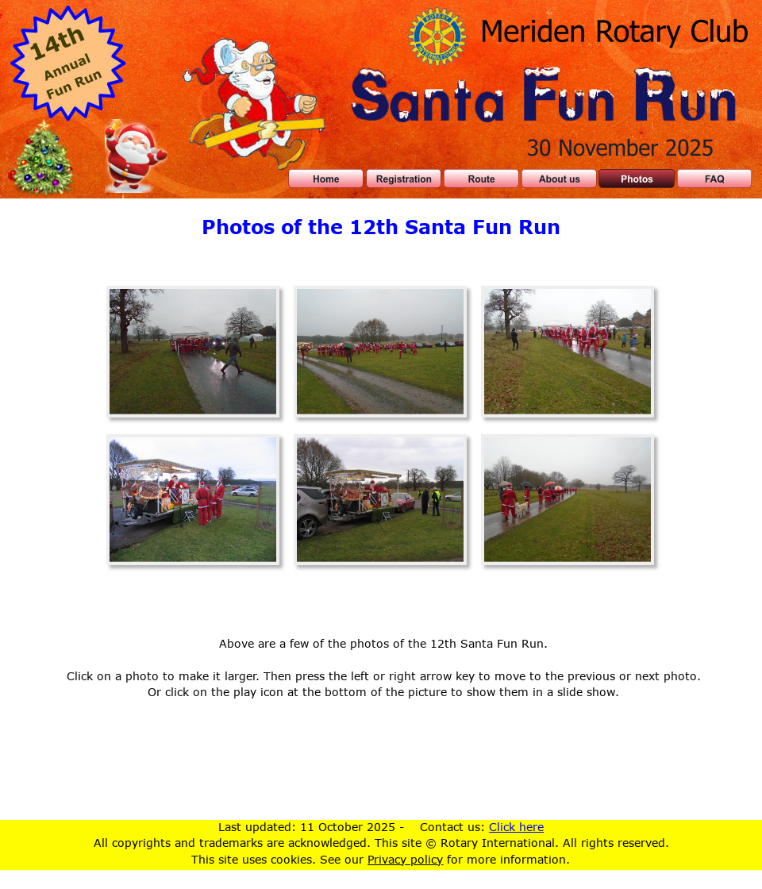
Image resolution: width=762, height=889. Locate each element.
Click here (516, 826)
